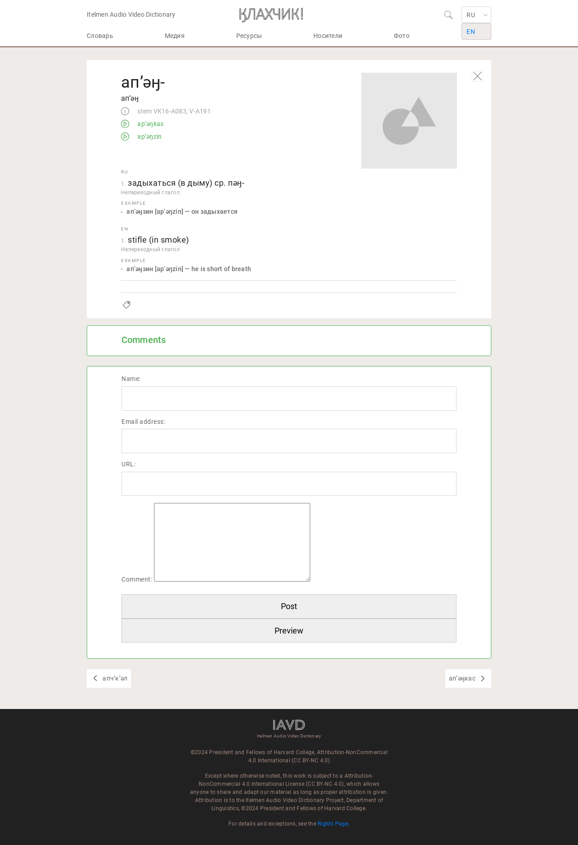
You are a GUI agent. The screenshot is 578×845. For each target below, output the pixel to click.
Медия (175, 35)
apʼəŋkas (149, 124)
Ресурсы (249, 35)
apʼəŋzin (149, 137)
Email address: (143, 421)
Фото (402, 35)
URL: (128, 464)
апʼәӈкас (463, 678)
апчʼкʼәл (114, 678)
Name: (131, 378)
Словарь (100, 35)
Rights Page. (333, 824)
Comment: (136, 579)
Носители (327, 35)
